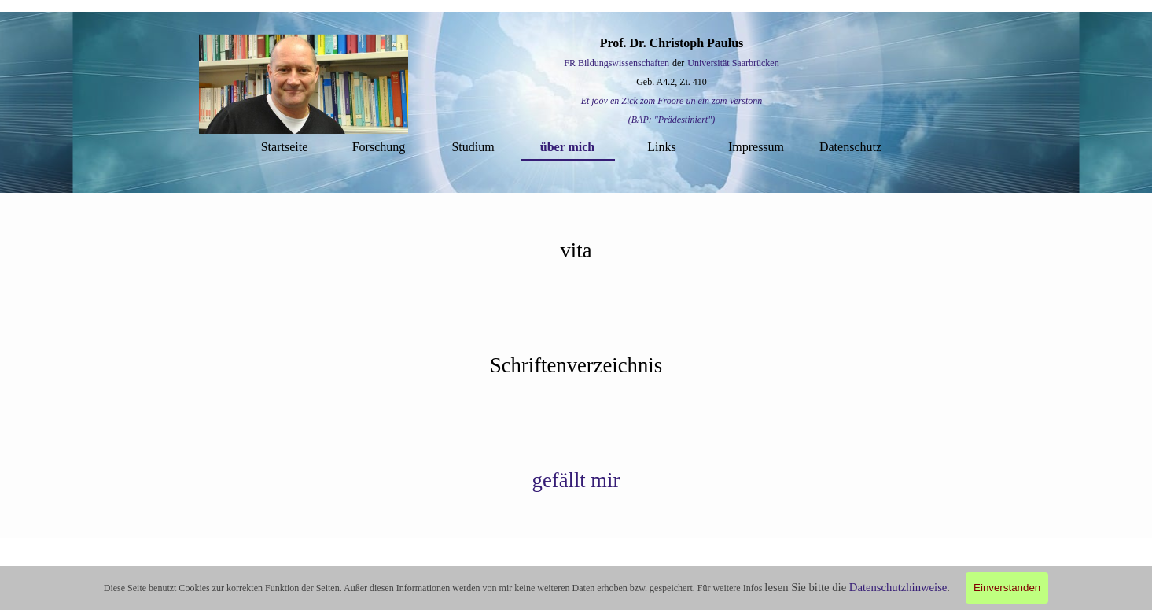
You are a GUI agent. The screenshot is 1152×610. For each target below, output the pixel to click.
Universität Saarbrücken (732, 62)
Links (661, 146)
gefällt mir (576, 480)
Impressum (756, 146)
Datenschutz (850, 146)
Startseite (284, 146)
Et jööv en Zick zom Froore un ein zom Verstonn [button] (672, 100)
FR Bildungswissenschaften (616, 62)
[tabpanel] (672, 81)
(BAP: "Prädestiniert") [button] (671, 119)
